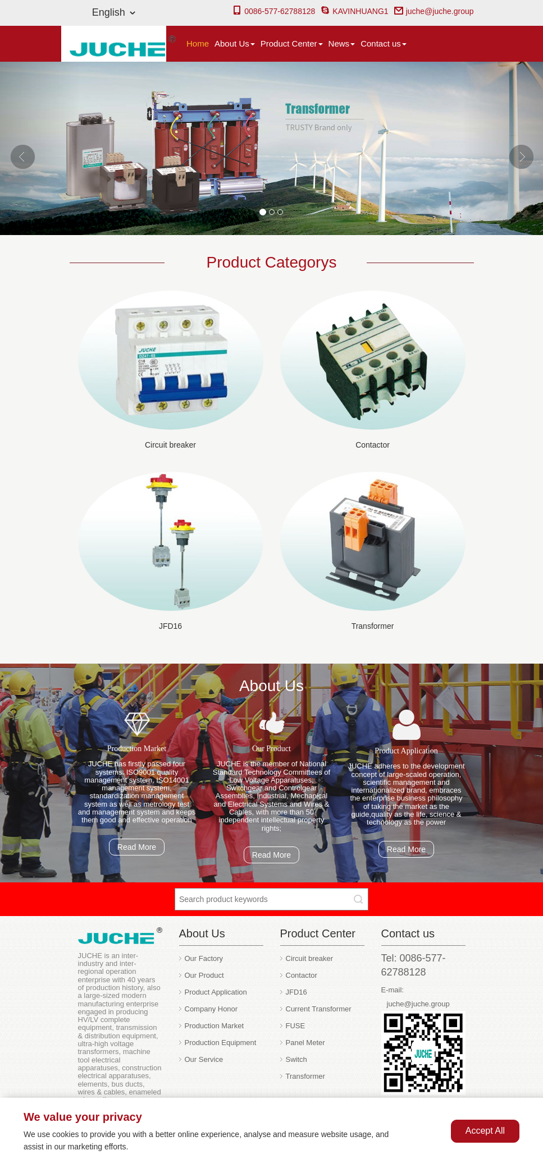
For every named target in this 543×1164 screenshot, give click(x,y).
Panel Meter (305, 1042)
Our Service (204, 1059)
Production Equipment (221, 1042)
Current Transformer (319, 1009)
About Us (235, 43)
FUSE (295, 1026)
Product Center (292, 43)
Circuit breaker (170, 444)
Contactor (372, 444)
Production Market (214, 1026)
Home (197, 43)
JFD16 (170, 626)
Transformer (373, 626)
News (341, 43)
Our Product (204, 975)
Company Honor (211, 1009)
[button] (40, 148)
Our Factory (204, 958)
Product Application (216, 992)
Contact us (384, 43)
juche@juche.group (434, 11)
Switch (296, 1059)
